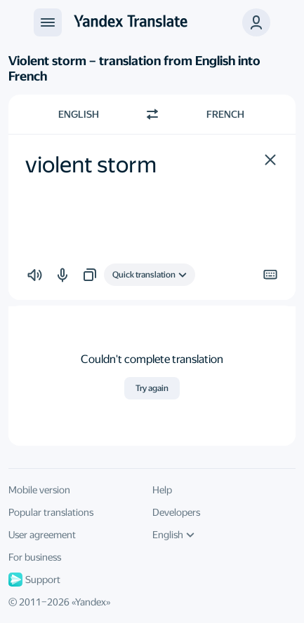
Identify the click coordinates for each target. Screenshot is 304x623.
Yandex (90, 602)
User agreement (42, 534)
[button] (270, 160)
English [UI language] (173, 534)
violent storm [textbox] (91, 164)
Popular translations (50, 512)
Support (34, 580)
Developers (176, 512)
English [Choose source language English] (78, 114)
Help (162, 489)
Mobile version (39, 489)
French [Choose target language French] (225, 114)
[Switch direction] (152, 114)
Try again (152, 388)
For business (34, 557)
